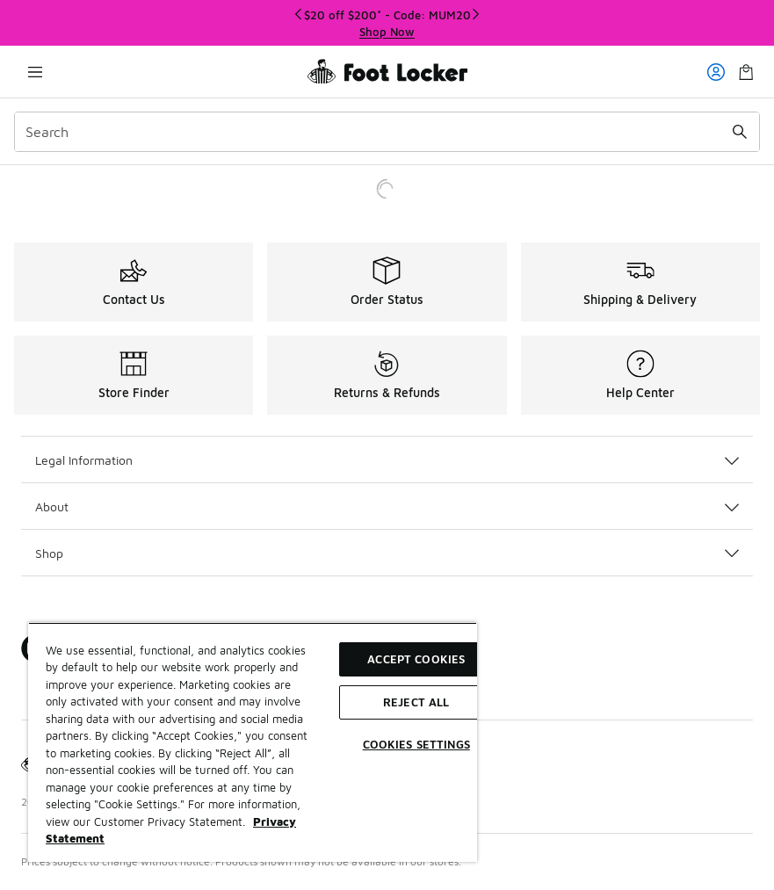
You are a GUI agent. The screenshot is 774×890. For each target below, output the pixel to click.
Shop (387, 553)
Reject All (416, 702)
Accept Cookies (416, 659)
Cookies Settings (416, 744)
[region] (252, 742)
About (387, 506)
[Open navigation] (35, 71)
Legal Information (387, 459)
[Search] (387, 131)
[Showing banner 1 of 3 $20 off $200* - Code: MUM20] (387, 23)
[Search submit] (739, 131)
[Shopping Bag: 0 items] (746, 71)
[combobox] (387, 131)
